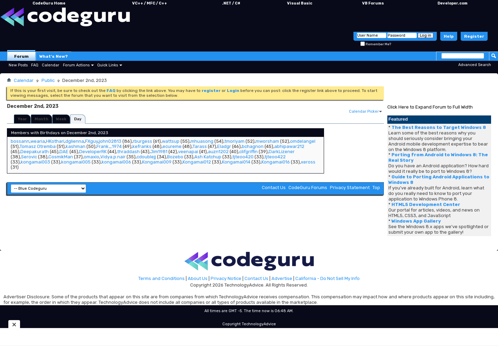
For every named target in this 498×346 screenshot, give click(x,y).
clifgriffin (248, 151)
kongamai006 (116, 162)
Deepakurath (34, 151)
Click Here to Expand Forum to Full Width (430, 107)
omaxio (91, 156)
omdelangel (302, 141)
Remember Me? (375, 44)
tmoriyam (234, 141)
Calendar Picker (364, 111)
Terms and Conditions (161, 278)
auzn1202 (218, 151)
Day (78, 119)
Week (61, 119)
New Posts (18, 65)
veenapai (188, 151)
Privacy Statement (350, 187)
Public (48, 80)
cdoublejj (146, 156)
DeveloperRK (93, 151)
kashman (75, 146)
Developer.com (452, 3)
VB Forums (373, 3)
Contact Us (274, 187)
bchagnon (253, 146)
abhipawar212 (289, 146)
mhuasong (202, 141)
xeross (308, 162)
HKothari (55, 141)
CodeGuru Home (49, 3)
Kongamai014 (236, 162)
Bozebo (175, 156)
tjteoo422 (275, 156)
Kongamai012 (197, 162)
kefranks (141, 146)
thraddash (128, 151)
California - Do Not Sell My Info (327, 278)
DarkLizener (282, 151)
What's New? (53, 56)
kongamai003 (35, 162)
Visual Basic (299, 3)
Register (474, 36)
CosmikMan (60, 156)
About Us (198, 278)
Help (449, 36)
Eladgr (224, 146)
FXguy (91, 141)
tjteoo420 (242, 156)
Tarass (200, 146)
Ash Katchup (207, 156)
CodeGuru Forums (307, 187)
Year (22, 119)
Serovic (29, 156)
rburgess (142, 141)
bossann (20, 141)
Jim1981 (158, 151)
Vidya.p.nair (113, 156)
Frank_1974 (109, 146)
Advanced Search (474, 65)
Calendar (50, 65)
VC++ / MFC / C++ (149, 3)
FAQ (34, 65)
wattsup (170, 141)
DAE (63, 151)
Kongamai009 (157, 162)
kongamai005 (76, 162)
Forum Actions (76, 65)
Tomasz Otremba (38, 146)
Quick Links (107, 65)
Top (376, 187)
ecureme (172, 146)
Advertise (281, 278)
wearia (37, 141)
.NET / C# (231, 3)
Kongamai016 (275, 162)
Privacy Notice (226, 278)
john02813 (110, 141)
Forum (21, 56)
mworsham (267, 141)
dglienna (74, 141)
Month (41, 119)
